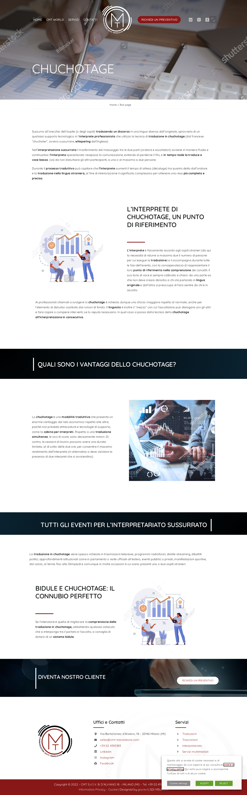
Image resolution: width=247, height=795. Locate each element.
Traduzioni (189, 734)
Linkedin (105, 751)
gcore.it (143, 789)
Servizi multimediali (195, 751)
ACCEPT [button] (204, 783)
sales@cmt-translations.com (119, 740)
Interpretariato (192, 745)
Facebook (107, 763)
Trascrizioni (190, 740)
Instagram (107, 757)
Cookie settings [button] (178, 783)
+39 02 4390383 (110, 745)
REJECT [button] (224, 783)
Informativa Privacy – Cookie (98, 789)
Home (113, 104)
